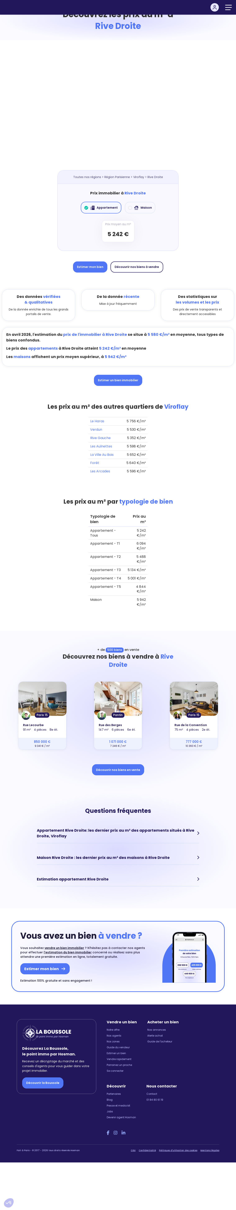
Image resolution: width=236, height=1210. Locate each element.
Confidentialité (147, 1150)
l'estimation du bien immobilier (68, 952)
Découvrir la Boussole (42, 1083)
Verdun (96, 429)
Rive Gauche (100, 438)
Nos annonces (156, 1030)
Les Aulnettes (101, 446)
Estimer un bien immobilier (118, 380)
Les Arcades (100, 471)
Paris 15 (42, 715)
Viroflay (138, 177)
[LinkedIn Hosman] (123, 1133)
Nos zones (113, 1041)
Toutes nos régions (87, 177)
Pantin (118, 715)
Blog (110, 1099)
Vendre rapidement (119, 1059)
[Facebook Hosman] (108, 1133)
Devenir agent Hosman (121, 1117)
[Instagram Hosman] (115, 1133)
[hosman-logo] (20, 7)
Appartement (101, 208)
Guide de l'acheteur (159, 1041)
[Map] (118, 109)
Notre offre (113, 1030)
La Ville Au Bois (102, 454)
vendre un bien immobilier (64, 948)
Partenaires (114, 1094)
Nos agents (114, 1035)
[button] (9, 1203)
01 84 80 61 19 (154, 1099)
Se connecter (115, 1071)
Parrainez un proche (119, 1065)
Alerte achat (155, 1035)
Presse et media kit (118, 1105)
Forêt (94, 462)
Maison (140, 208)
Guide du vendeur (118, 1047)
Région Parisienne (117, 177)
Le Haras (97, 421)
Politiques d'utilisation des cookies (178, 1150)
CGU (133, 1150)
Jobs (110, 1111)
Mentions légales (209, 1150)
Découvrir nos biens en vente (118, 770)
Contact (151, 1094)
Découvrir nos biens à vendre (137, 267)
